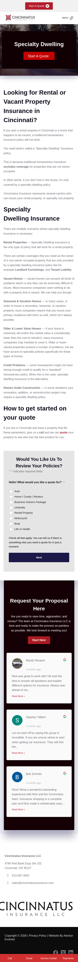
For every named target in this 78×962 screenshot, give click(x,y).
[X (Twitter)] (63, 952)
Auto (17, 491)
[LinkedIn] (70, 952)
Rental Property (23, 512)
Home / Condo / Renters (28, 496)
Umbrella (19, 507)
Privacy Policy (37, 935)
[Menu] (67, 18)
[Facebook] (55, 952)
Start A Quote (39, 6)
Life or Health (22, 529)
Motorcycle (20, 518)
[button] (39, 640)
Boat (17, 523)
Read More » (18, 696)
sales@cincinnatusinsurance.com (33, 882)
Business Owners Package (30, 502)
